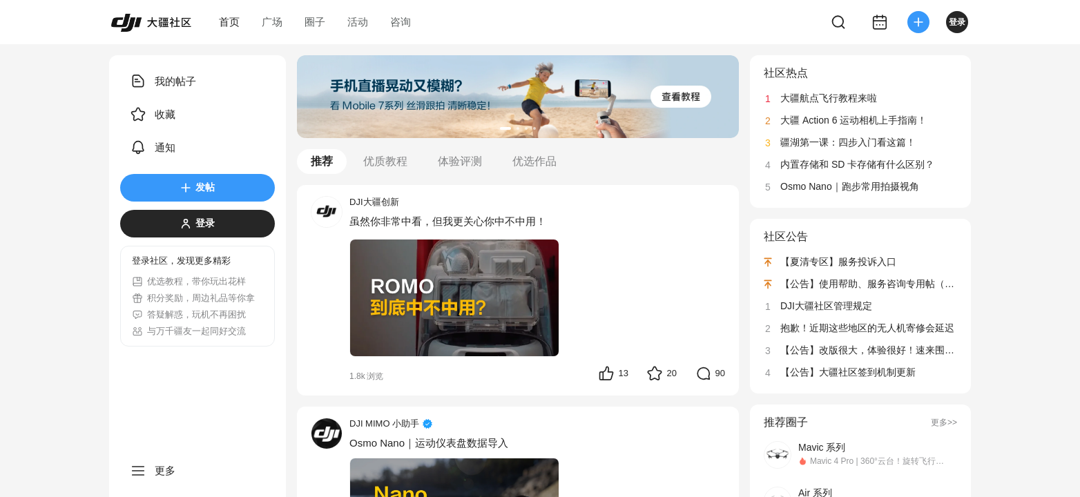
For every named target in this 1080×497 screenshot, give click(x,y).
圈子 (315, 22)
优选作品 (534, 161)
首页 (229, 22)
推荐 (322, 161)
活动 (357, 22)
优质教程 (385, 161)
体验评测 (460, 161)
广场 (272, 22)
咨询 (400, 22)
